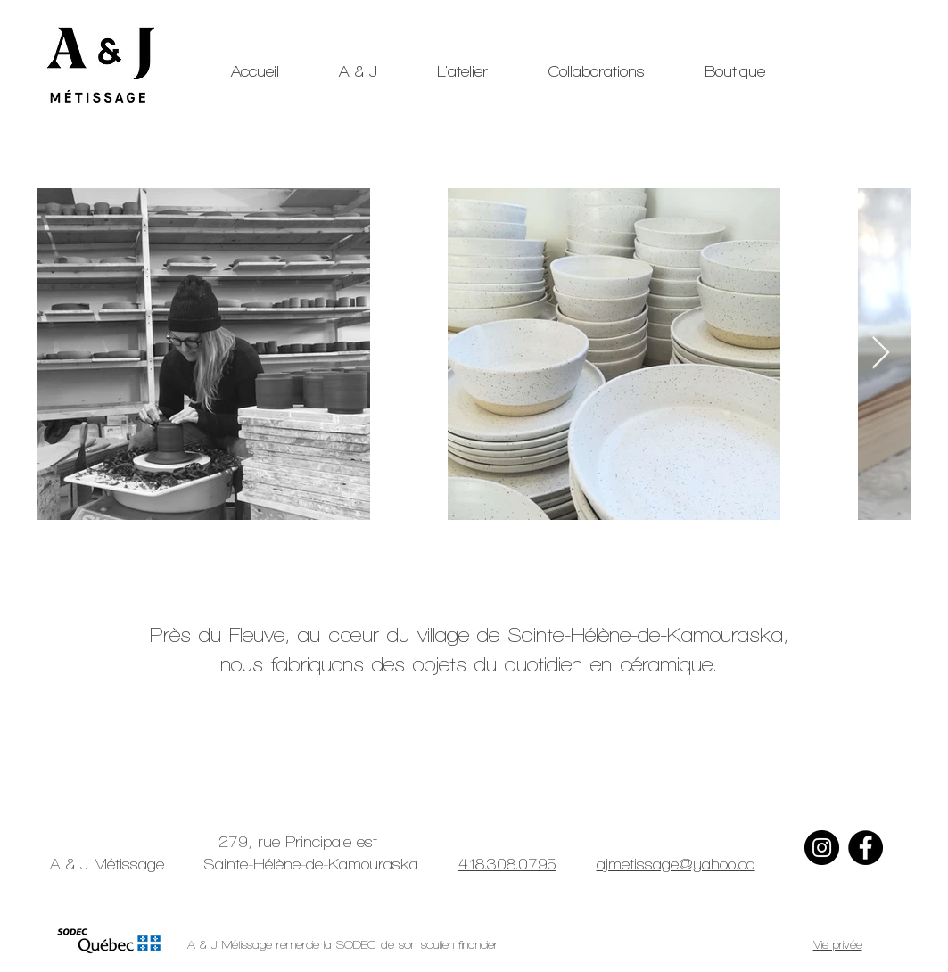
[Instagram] (821, 847)
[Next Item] (880, 353)
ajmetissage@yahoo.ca (676, 863)
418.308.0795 (507, 863)
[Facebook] (865, 847)
